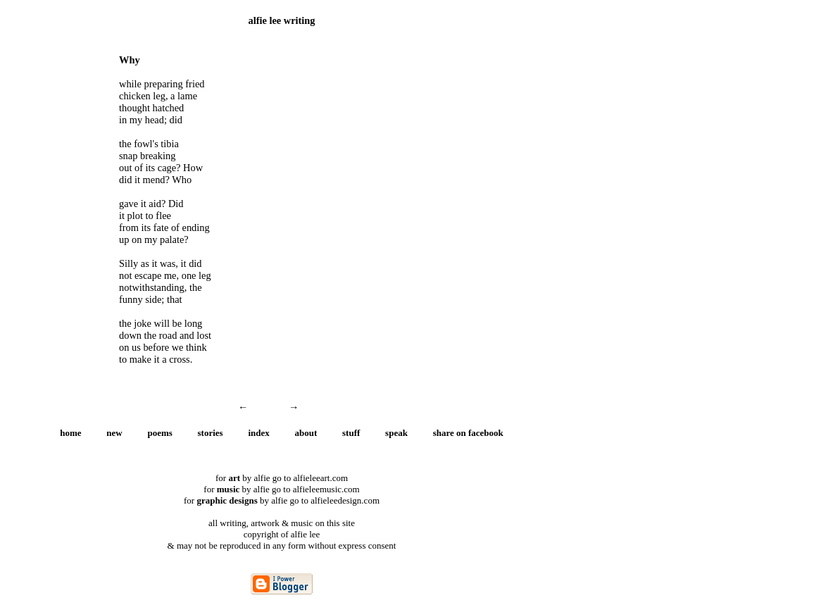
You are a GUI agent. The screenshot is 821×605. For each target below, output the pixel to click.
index (258, 433)
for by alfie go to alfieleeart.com (281, 478)
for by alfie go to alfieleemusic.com (281, 489)
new (114, 433)
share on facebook (468, 433)
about (306, 433)
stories (210, 433)
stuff (351, 433)
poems (159, 433)
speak (396, 433)
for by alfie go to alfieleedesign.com (282, 500)
